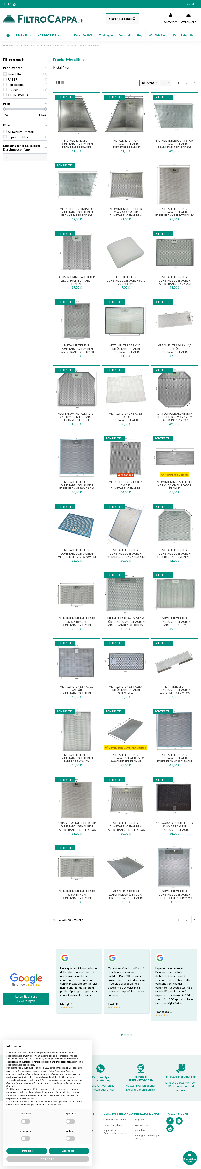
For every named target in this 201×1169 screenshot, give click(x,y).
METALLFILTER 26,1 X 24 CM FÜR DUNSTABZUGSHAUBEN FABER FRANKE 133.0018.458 (126, 622)
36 (166, 83)
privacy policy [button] (29, 1056)
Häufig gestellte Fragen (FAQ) (147, 1137)
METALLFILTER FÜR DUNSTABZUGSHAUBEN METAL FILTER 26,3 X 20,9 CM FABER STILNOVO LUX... (77, 555)
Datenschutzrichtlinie (114, 1119)
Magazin (139, 1119)
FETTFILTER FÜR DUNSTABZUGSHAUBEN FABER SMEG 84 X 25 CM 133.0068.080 (175, 691)
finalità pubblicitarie (24, 1080)
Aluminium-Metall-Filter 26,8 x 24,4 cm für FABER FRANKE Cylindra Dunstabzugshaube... (76, 418)
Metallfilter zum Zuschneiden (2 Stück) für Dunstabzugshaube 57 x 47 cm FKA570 (126, 896)
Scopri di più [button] (48, 1158)
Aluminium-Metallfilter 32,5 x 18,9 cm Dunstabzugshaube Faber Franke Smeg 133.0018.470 (76, 898)
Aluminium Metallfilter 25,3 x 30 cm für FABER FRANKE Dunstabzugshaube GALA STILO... (77, 283)
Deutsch (192, 3)
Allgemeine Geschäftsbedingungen (115, 1132)
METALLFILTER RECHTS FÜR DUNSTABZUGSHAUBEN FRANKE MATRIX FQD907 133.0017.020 (174, 145)
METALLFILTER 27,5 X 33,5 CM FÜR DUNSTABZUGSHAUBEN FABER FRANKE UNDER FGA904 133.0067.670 (126, 420)
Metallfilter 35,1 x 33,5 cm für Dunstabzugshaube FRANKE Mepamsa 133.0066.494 (126, 488)
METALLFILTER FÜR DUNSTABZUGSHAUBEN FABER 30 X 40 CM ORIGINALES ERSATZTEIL (175, 623)
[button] (23, 35)
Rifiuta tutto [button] (27, 1151)
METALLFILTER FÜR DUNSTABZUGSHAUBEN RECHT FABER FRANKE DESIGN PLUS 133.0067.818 (76, 145)
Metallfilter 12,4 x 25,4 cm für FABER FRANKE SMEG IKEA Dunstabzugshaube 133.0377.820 (126, 693)
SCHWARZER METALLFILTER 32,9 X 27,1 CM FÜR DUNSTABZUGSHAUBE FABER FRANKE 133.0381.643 (174, 828)
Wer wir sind (141, 1125)
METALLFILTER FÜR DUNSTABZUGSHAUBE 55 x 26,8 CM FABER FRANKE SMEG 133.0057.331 (126, 759)
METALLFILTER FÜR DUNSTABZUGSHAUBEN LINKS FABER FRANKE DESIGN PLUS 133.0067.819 (125, 145)
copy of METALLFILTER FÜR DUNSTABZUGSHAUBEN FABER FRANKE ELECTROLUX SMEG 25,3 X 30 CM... (77, 828)
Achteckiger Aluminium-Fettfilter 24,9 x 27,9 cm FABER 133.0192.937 (174, 417)
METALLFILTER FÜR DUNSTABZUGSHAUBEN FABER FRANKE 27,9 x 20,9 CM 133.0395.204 (175, 282)
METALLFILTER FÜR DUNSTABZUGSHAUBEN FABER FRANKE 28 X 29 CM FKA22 (76, 486)
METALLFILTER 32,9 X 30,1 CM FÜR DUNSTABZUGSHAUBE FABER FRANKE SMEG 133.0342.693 (77, 693)
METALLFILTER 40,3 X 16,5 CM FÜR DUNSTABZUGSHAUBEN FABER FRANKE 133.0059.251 (174, 350)
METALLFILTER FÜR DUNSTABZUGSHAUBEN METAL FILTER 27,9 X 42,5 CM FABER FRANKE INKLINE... (126, 555)
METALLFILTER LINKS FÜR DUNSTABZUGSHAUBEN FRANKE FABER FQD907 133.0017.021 (77, 213)
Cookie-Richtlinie (112, 1125)
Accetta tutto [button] (68, 1151)
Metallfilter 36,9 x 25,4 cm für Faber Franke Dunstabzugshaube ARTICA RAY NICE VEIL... (126, 350)
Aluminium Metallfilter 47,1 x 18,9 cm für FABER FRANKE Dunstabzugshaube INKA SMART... (174, 488)
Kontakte (140, 1130)
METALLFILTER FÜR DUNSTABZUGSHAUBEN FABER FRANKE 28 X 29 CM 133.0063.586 (174, 759)
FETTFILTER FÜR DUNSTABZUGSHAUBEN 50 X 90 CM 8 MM (126, 280)
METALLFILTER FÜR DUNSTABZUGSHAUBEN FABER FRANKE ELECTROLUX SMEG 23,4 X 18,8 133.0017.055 (126, 829)
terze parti (55, 1068)
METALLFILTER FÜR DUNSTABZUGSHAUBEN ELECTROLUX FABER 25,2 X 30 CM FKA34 (174, 896)
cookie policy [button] (29, 1065)
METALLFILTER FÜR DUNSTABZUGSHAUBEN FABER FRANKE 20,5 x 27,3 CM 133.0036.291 (77, 350)
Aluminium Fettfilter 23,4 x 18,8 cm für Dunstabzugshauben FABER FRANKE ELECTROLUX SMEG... (126, 215)
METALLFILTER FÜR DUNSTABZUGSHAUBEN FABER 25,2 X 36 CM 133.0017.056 (77, 759)
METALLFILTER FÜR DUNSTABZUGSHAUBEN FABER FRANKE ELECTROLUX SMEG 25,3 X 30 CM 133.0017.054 (174, 215)
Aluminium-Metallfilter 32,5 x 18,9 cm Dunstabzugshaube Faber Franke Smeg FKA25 (76, 623)
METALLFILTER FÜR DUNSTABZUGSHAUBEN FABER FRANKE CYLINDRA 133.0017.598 (174, 555)
